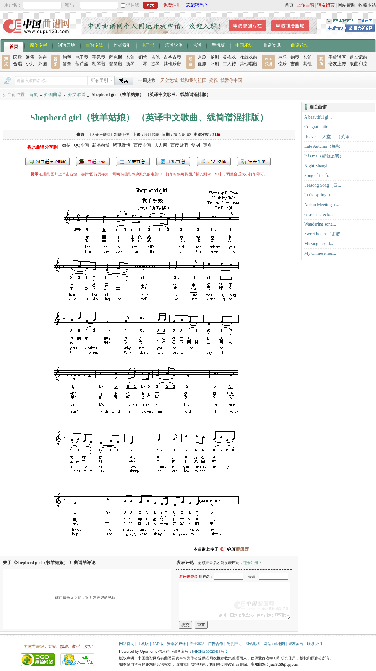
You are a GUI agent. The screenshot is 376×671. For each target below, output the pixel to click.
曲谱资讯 (272, 45)
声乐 (282, 57)
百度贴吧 (179, 145)
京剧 (202, 57)
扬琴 (130, 63)
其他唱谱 (248, 63)
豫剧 (202, 63)
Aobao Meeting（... (321, 204)
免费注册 (172, 5)
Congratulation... (319, 127)
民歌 (17, 57)
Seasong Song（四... (322, 185)
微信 (66, 145)
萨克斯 (115, 57)
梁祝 (213, 80)
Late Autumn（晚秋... (324, 146)
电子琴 (81, 57)
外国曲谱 (53, 94)
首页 (289, 5)
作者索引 (122, 45)
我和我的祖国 (193, 80)
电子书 (147, 45)
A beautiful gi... (318, 117)
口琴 (142, 63)
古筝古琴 (172, 57)
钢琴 (67, 57)
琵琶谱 (115, 63)
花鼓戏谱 (248, 57)
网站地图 (252, 644)
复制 (195, 145)
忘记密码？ (197, 5)
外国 (42, 63)
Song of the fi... (318, 175)
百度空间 (142, 145)
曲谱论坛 (300, 45)
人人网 (160, 145)
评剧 (214, 63)
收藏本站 (367, 5)
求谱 (197, 45)
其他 (307, 63)
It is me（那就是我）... (325, 156)
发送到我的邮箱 (47, 161)
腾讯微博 (121, 145)
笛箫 (67, 63)
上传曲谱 (305, 5)
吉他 (155, 57)
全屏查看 (133, 161)
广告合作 (215, 644)
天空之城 (169, 80)
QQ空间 (81, 145)
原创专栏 (38, 45)
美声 (42, 57)
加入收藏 (214, 161)
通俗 (30, 57)
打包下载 (93, 161)
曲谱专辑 (94, 45)
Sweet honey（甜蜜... (323, 234)
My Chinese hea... (320, 253)
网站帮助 (346, 5)
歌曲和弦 (358, 63)
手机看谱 (173, 161)
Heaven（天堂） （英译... (328, 136)
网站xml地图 (274, 644)
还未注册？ (252, 563)
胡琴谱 (98, 63)
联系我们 (314, 644)
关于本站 (197, 644)
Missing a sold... (318, 243)
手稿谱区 (337, 57)
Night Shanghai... (319, 165)
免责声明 (234, 644)
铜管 (142, 57)
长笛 (130, 57)
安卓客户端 (176, 644)
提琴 (155, 63)
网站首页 (126, 644)
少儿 (30, 63)
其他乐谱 (172, 63)
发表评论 (254, 161)
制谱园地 (66, 45)
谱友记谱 (358, 57)
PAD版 (158, 644)
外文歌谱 (77, 94)
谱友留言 (326, 5)
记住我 (132, 5)
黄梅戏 (229, 57)
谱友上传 (337, 63)
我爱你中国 (231, 80)
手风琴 (98, 57)
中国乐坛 (244, 45)
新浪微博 (101, 145)
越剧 (214, 57)
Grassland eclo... (318, 214)
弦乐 (282, 63)
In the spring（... (319, 195)
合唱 (17, 63)
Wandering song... (320, 224)
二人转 (229, 63)
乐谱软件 (173, 45)
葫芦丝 (81, 63)
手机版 (218, 45)
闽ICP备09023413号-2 (209, 651)
